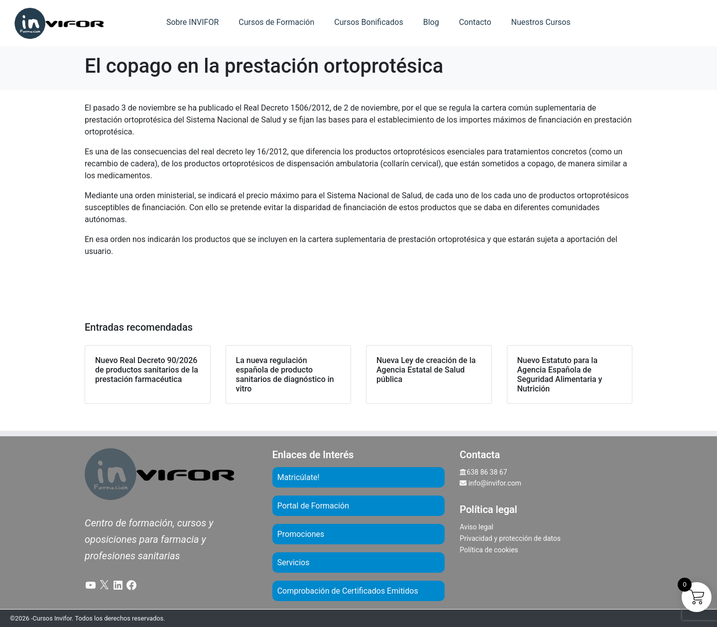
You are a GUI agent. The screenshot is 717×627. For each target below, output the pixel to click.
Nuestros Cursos (541, 22)
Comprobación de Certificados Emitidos (347, 591)
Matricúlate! (298, 477)
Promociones (301, 534)
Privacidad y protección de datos (510, 538)
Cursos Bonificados (368, 22)
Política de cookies (489, 550)
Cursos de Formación (276, 22)
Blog (431, 22)
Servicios (293, 562)
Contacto (475, 22)
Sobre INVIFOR (192, 22)
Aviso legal (476, 527)
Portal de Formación (313, 505)
